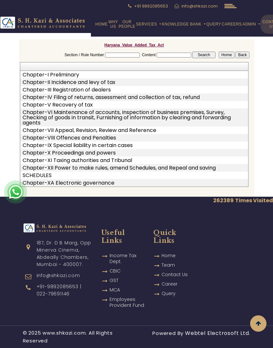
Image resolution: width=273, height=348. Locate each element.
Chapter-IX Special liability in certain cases (78, 145)
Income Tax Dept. (123, 252)
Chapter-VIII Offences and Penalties (69, 138)
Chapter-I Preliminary (51, 74)
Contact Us (175, 268)
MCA (115, 284)
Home (101, 24)
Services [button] (147, 24)
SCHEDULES (37, 175)
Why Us (113, 24)
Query (213, 24)
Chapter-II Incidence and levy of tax (69, 82)
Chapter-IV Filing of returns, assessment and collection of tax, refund (111, 97)
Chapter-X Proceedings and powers (69, 153)
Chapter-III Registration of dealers (67, 89)
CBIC (115, 265)
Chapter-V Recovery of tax (58, 105)
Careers (232, 24)
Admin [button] (250, 24)
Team (168, 259)
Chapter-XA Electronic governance (68, 183)
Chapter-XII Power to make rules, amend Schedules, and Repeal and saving (119, 168)
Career (170, 278)
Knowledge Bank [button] (182, 24)
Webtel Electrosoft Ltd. (217, 333)
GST (114, 274)
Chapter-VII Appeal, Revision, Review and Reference (89, 130)
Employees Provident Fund (127, 296)
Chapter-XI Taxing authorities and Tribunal (77, 160)
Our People (127, 24)
